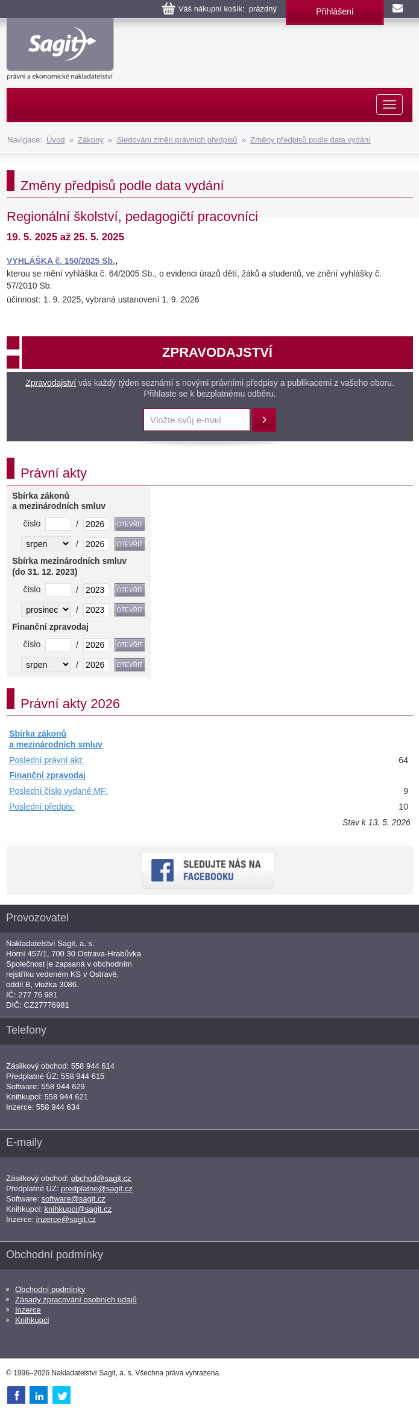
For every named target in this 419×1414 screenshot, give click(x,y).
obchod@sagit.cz (101, 1178)
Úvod (55, 139)
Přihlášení (334, 11)
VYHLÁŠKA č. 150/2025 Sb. (61, 261)
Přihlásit (264, 420)
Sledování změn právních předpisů (176, 139)
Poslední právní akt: (46, 760)
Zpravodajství (50, 383)
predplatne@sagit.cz (97, 1188)
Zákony (91, 139)
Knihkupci (32, 1320)
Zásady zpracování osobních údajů (76, 1299)
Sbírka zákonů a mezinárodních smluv (55, 739)
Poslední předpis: (41, 806)
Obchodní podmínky (50, 1289)
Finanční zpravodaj (47, 775)
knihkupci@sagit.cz (78, 1209)
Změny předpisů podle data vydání (310, 139)
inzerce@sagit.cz (66, 1219)
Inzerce (28, 1309)
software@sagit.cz (74, 1198)
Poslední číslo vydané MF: (58, 791)
